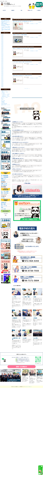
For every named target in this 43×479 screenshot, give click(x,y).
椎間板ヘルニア (3, 178)
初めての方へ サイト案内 (4, 97)
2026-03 (2, 35)
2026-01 (2, 37)
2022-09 (2, 80)
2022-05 (2, 84)
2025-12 (2, 38)
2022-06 (2, 83)
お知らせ (2, 99)
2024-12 (2, 51)
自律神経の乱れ (3, 202)
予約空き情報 (2, 102)
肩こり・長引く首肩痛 (4, 191)
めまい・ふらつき (4, 205)
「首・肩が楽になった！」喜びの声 (34, 23)
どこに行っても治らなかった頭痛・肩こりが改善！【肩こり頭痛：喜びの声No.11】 (5, 27)
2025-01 (2, 50)
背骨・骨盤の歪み (4, 185)
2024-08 (2, 55)
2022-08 (2, 81)
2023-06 (2, 70)
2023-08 (2, 68)
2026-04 (2, 34)
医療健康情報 (2, 101)
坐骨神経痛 (3, 180)
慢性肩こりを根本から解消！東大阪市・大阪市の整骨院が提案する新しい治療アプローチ (5, 21)
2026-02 (2, 36)
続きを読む (40, 35)
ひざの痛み (3, 197)
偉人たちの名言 (3, 100)
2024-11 (2, 52)
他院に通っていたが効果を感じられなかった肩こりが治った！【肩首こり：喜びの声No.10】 (5, 25)
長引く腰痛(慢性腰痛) (4, 175)
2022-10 (2, 79)
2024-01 (2, 63)
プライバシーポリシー (28, 386)
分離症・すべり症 (4, 183)
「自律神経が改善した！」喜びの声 (5, 96)
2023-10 (2, 66)
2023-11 (2, 65)
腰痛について (2, 98)
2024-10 (2, 53)
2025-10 (2, 40)
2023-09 (2, 67)
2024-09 (2, 54)
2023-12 (2, 64)
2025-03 (2, 48)
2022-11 (2, 78)
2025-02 (2, 49)
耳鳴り (2, 207)
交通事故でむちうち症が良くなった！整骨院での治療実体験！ (5, 23)
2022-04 (2, 85)
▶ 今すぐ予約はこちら (30, 219)
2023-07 (2, 69)
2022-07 (2, 82)
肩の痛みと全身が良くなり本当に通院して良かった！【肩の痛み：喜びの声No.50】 (5, 30)
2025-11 (2, 39)
